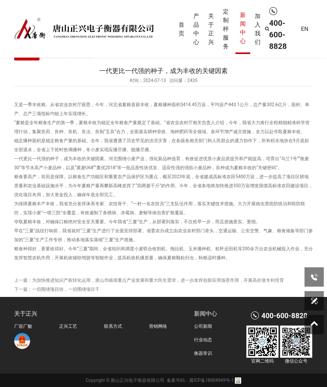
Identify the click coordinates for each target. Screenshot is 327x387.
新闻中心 (243, 28)
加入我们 (258, 29)
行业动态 (203, 339)
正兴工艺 (68, 326)
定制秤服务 (226, 29)
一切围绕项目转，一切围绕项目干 (66, 289)
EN (304, 28)
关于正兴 (211, 29)
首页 (181, 29)
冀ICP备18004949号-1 (211, 380)
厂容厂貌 (23, 326)
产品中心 (196, 29)
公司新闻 (203, 326)
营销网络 (158, 326)
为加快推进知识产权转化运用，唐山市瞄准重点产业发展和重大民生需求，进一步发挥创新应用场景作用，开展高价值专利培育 (158, 280)
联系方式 (113, 326)
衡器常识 (203, 353)
